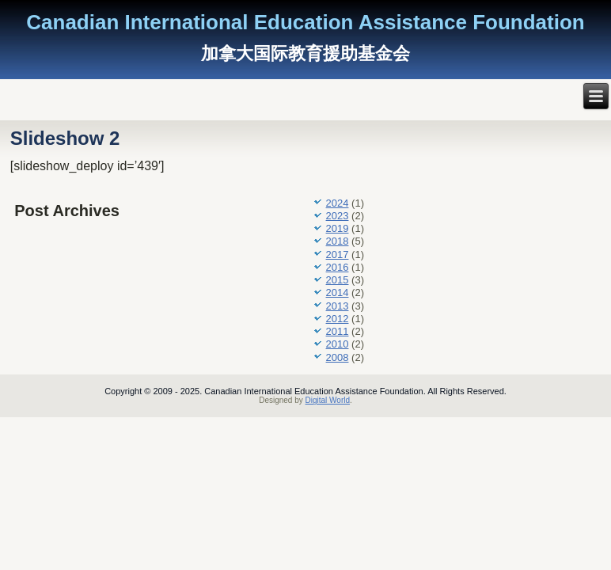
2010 (337, 344)
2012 (337, 319)
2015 (337, 280)
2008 (337, 357)
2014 (337, 292)
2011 (337, 331)
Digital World (328, 400)
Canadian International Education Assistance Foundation (305, 22)
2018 (337, 241)
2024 (337, 203)
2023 (337, 216)
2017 (337, 254)
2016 (337, 267)
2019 (337, 228)
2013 (337, 306)
